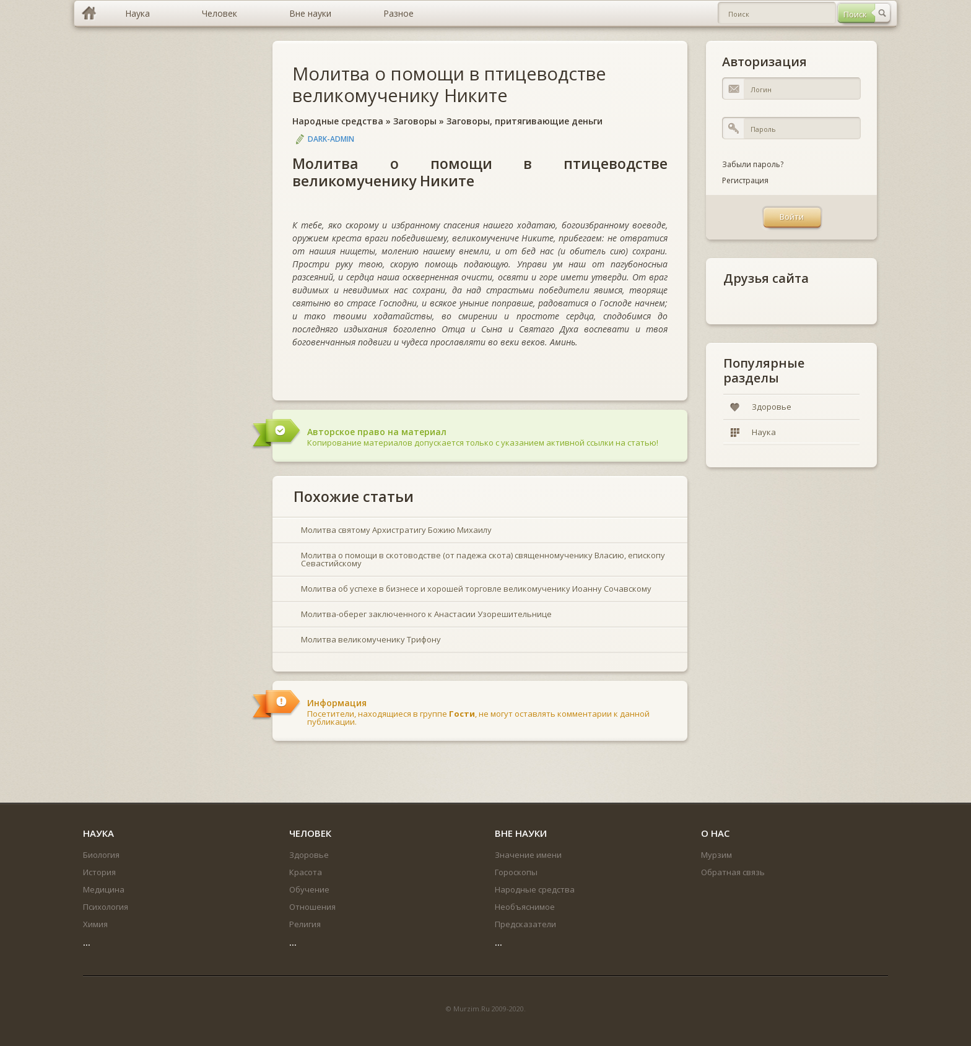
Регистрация (745, 180)
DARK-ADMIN (331, 139)
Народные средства (337, 121)
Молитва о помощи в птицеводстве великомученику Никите (449, 84)
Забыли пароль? (752, 164)
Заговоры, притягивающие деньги (524, 121)
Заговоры (415, 121)
